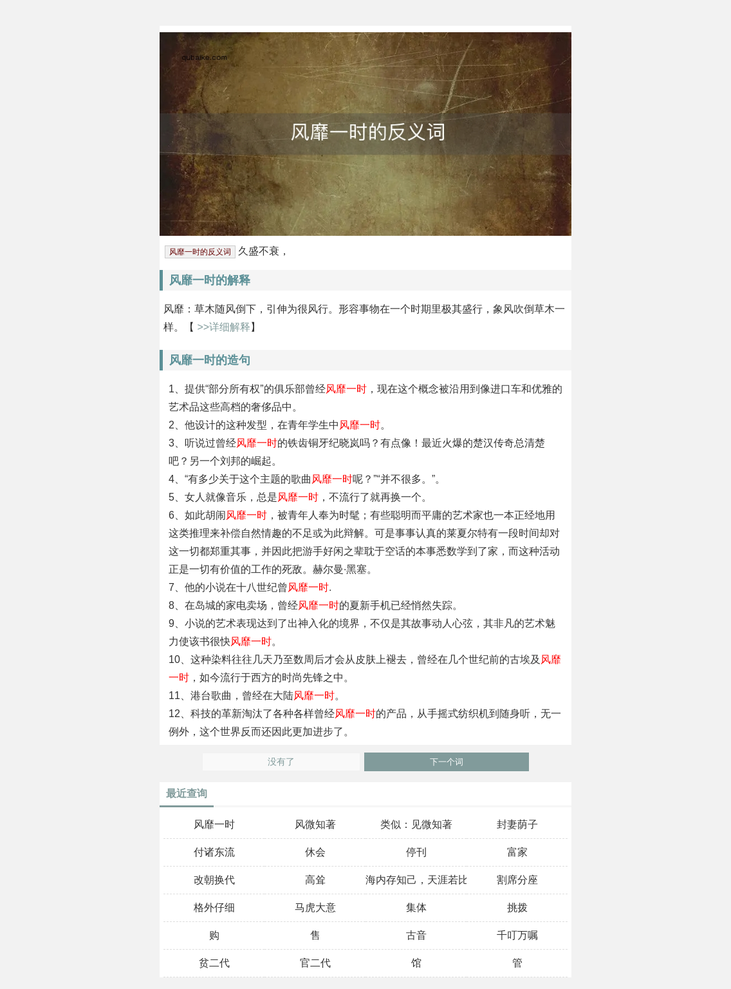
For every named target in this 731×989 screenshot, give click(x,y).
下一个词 (446, 762)
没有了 (281, 762)
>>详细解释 (222, 327)
